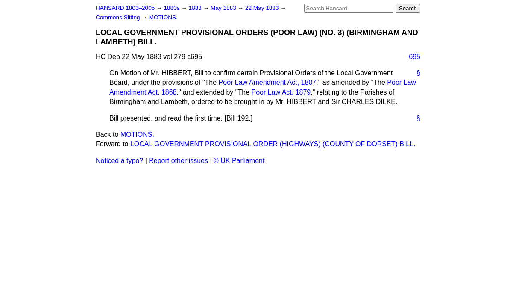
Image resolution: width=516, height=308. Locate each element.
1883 (196, 8)
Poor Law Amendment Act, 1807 (268, 82)
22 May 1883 (262, 8)
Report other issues (178, 160)
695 (414, 56)
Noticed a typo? (119, 160)
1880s (172, 8)
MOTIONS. (163, 17)
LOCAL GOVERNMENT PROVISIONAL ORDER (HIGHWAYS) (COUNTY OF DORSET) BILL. (273, 144)
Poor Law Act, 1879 (281, 92)
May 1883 (224, 8)
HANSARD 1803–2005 (125, 8)
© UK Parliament (239, 160)
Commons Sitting (118, 17)
